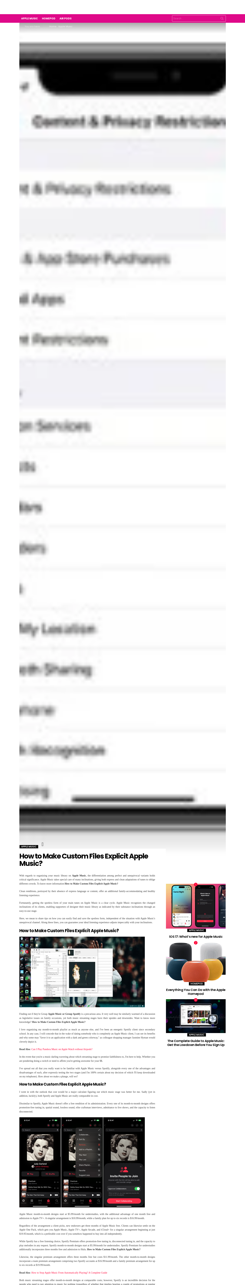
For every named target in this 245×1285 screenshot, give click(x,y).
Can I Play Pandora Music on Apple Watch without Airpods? (61, 1049)
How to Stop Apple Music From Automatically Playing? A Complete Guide (69, 1272)
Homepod (48, 18)
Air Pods (66, 18)
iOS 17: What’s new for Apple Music (196, 936)
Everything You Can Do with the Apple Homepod (195, 992)
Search (222, 19)
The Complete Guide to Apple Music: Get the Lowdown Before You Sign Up (196, 1043)
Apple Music (29, 18)
